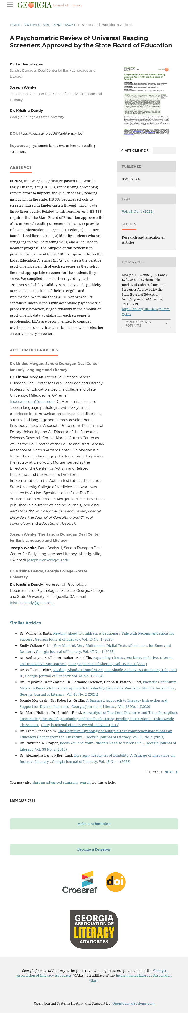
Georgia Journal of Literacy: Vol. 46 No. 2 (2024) (59, 694)
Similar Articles (25, 623)
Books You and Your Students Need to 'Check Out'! (102, 743)
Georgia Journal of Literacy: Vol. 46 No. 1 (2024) (64, 676)
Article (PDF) (137, 150)
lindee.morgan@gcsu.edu (32, 401)
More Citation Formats (138, 323)
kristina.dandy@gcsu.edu (31, 603)
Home (15, 25)
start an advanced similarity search (61, 782)
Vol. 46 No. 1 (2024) (59, 25)
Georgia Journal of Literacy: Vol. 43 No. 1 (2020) (110, 706)
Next (169, 772)
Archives (32, 25)
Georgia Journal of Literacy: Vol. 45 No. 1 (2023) (74, 639)
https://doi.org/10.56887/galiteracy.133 (51, 133)
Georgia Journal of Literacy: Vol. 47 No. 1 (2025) (75, 651)
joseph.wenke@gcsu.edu (48, 560)
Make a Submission (94, 823)
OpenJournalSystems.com (133, 1003)
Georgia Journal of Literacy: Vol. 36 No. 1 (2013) (125, 737)
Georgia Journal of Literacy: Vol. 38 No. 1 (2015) (80, 724)
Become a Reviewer (94, 849)
